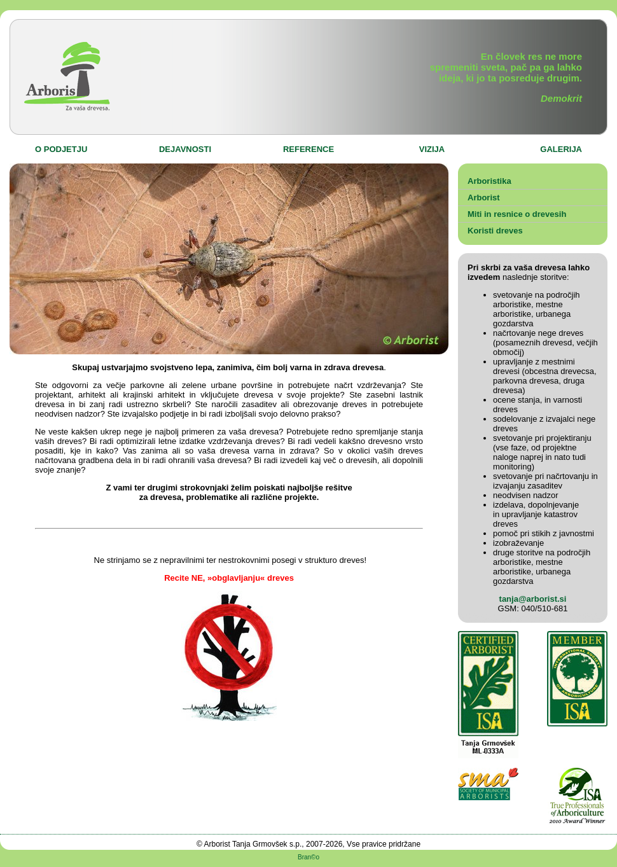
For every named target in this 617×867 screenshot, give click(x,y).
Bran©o (308, 857)
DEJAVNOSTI (185, 149)
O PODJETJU (61, 149)
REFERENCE (308, 149)
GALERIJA (561, 149)
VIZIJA (432, 149)
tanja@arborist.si (533, 599)
